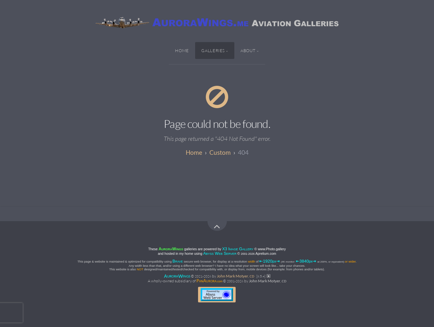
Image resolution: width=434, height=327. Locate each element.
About (248, 50)
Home (182, 50)
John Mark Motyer (235, 276)
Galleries (213, 50)
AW (177, 275)
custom (220, 152)
